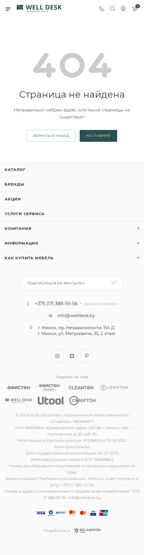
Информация (21, 243)
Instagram (57, 356)
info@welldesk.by (76, 315)
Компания (18, 228)
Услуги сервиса (24, 213)
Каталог (15, 169)
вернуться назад (51, 136)
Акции (13, 199)
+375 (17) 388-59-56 (56, 303)
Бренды (14, 184)
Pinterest (87, 356)
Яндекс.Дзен (72, 356)
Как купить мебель (29, 258)
